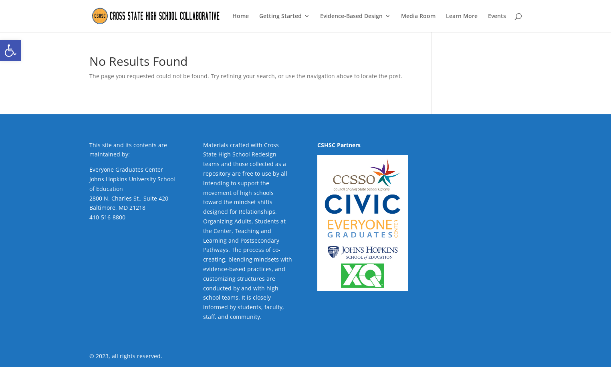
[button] (10, 50)
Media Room (418, 16)
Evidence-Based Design (351, 16)
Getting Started (280, 16)
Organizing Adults (227, 221)
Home (240, 16)
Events (497, 16)
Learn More (462, 16)
